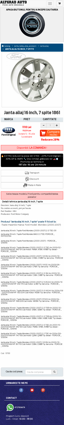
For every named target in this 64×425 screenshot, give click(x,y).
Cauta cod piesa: (14, 371)
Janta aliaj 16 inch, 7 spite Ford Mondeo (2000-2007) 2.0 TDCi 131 (28, 230)
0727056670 (19, 407)
